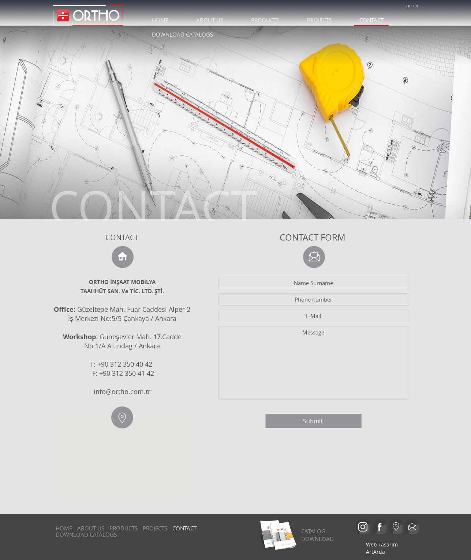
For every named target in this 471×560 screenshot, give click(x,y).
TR (408, 6)
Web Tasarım (382, 544)
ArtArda (375, 551)
